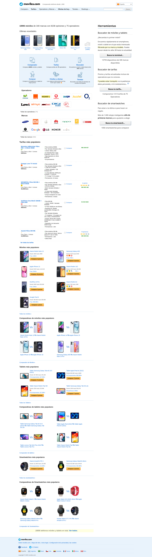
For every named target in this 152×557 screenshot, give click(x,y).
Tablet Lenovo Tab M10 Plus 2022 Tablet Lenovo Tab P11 (31, 446)
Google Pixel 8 (34, 297)
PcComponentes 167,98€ (37, 392)
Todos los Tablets (25, 402)
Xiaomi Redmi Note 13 (37, 251)
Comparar (25, 9)
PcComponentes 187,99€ (37, 377)
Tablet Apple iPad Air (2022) (75, 370)
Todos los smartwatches (27, 478)
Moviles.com (29, 4)
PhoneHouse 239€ (72, 390)
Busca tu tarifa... (115, 89)
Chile (48, 551)
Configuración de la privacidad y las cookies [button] (62, 543)
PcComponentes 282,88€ (74, 466)
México (75, 551)
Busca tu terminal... (115, 55)
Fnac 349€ (33, 286)
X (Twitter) (33, 547)
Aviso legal (44, 543)
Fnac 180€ (33, 256)
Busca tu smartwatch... (115, 123)
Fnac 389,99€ (34, 302)
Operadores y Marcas (47, 9)
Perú (83, 551)
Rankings (85, 9)
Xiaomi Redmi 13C (72, 266)
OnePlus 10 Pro (34, 282)
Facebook (22, 547)
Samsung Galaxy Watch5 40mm (76, 461)
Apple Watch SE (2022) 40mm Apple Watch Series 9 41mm (69, 500)
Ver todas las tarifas (27, 242)
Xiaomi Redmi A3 (71, 282)
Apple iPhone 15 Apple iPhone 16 (31, 355)
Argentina (32, 551)
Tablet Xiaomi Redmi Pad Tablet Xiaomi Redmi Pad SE (68, 446)
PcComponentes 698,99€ (74, 375)
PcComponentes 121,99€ (37, 466)
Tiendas (75, 9)
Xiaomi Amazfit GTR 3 (36, 461)
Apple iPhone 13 (35, 266)
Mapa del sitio (36, 543)
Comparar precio (37, 305)
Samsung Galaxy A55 (73, 251)
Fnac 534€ (33, 271)
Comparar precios (36, 259)
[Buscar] (113, 9)
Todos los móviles (25, 314)
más (76, 271)
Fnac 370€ (69, 258)
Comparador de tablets (26, 453)
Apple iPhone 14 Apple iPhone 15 (68, 335)
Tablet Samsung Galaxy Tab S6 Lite (77, 386)
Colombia (57, 551)
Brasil (41, 551)
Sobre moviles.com (24, 543)
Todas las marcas (28, 137)
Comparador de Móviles (27, 362)
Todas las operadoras (29, 112)
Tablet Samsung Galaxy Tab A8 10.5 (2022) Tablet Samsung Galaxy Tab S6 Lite (32, 425)
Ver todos (73, 531)
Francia (66, 551)
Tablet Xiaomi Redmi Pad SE (39, 386)
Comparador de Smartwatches (29, 526)
